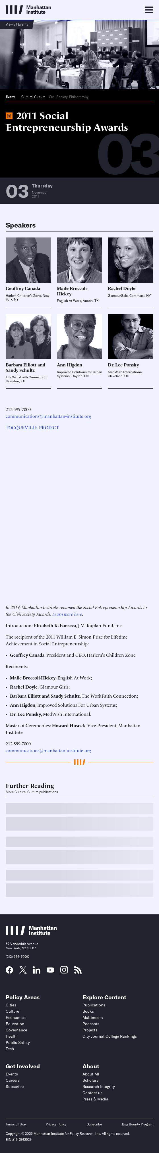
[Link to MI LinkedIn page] (36, 972)
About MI (90, 1074)
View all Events (17, 24)
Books (88, 1011)
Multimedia (92, 1017)
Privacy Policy (56, 1124)
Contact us (92, 1092)
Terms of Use (16, 1124)
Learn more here (67, 614)
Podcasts (90, 1023)
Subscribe (15, 1086)
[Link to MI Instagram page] (64, 972)
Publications (93, 1005)
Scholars (90, 1080)
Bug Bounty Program (137, 1124)
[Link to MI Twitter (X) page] (23, 972)
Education (15, 1023)
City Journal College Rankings (109, 1036)
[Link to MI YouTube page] (50, 971)
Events (12, 1074)
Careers (13, 1080)
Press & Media (95, 1099)
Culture (26, 97)
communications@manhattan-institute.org (48, 416)
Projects (89, 1030)
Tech (10, 1048)
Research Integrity (98, 1086)
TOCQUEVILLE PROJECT (32, 427)
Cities (11, 1005)
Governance (16, 1030)
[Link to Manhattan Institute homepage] (31, 933)
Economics (16, 1017)
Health (12, 1036)
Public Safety (18, 1042)
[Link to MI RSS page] (78, 972)
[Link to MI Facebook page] (9, 972)
